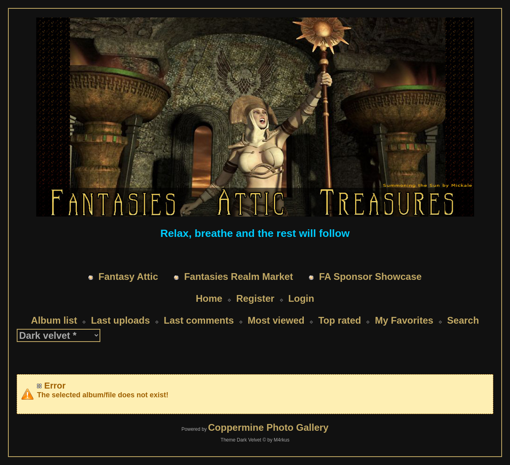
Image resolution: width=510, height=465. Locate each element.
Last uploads (120, 320)
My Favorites (404, 320)
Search (463, 320)
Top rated (339, 320)
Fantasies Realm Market (238, 276)
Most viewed (276, 320)
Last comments (199, 320)
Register (255, 298)
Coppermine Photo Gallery (268, 427)
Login (301, 298)
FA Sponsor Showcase (370, 276)
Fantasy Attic (128, 276)
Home (209, 298)
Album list (54, 320)
